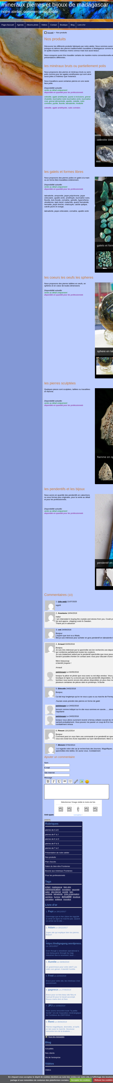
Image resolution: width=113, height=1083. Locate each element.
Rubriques (51, 823)
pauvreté (75, 889)
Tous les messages (56, 1037)
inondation (66, 889)
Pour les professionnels (55, 875)
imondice (67, 899)
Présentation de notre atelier (57, 853)
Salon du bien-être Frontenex (57, 866)
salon (47, 892)
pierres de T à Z (52, 848)
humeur (57, 897)
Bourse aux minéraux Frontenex (58, 871)
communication (53, 889)
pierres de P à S (52, 843)
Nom (46, 763)
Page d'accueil (7, 25)
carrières (49, 897)
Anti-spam (49, 815)
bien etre (67, 887)
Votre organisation (71, 894)
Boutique (64, 25)
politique (58, 899)
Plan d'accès (50, 862)
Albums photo (32, 25)
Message (48, 778)
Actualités (49, 1049)
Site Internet (49, 773)
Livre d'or (81, 25)
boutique (76, 897)
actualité (67, 896)
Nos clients (50, 1053)
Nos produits (50, 857)
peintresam (61, 672)
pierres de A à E (52, 830)
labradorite (58, 894)
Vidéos (44, 25)
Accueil (50, 32)
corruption (49, 899)
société (65, 892)
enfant (47, 887)
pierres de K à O (52, 839)
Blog (72, 25)
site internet (56, 892)
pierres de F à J (51, 834)
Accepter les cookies (80, 1080)
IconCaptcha (77, 815)
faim (71, 892)
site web (62, 601)
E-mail (47, 768)
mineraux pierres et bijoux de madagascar (54, 4)
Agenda (20, 25)
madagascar (57, 887)
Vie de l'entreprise (52, 1057)
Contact (53, 25)
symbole (48, 894)
